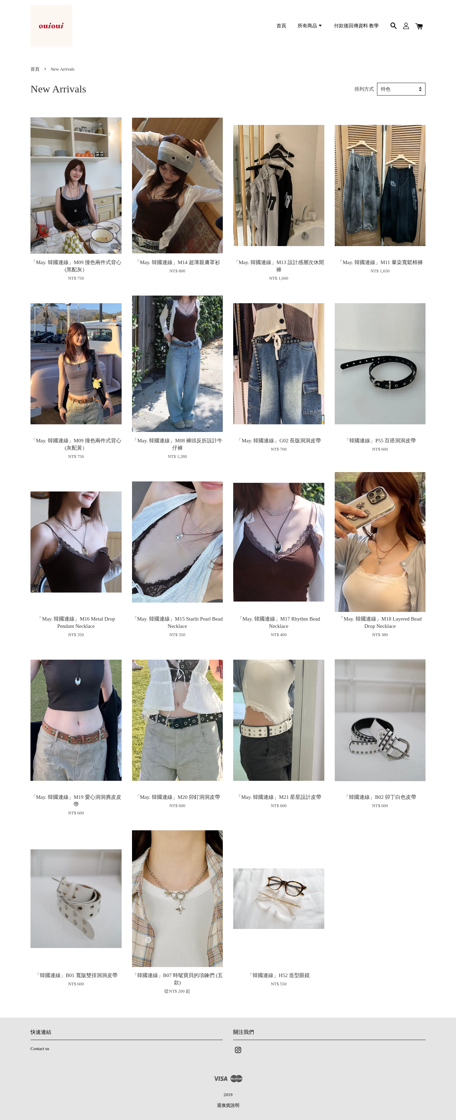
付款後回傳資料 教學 (356, 26)
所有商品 (310, 26)
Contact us (39, 1048)
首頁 (281, 26)
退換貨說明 (228, 1105)
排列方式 (364, 89)
